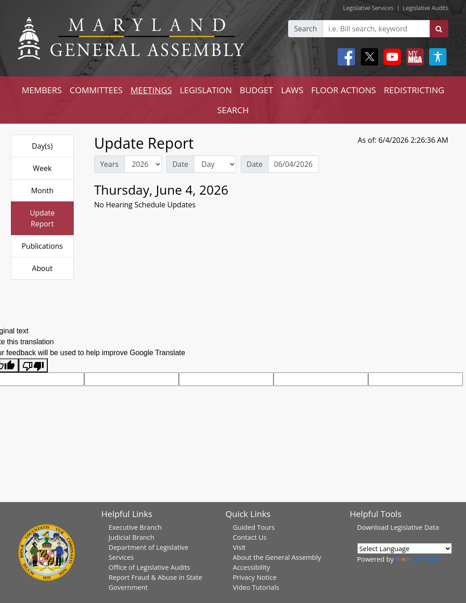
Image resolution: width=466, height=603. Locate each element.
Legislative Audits (425, 8)
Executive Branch (135, 527)
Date (180, 164)
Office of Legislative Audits (149, 567)
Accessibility (251, 567)
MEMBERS (42, 89)
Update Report (42, 218)
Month (42, 191)
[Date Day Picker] (293, 164)
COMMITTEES (96, 89)
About (42, 268)
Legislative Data (414, 527)
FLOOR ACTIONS (343, 89)
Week (42, 168)
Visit (239, 547)
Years (109, 164)
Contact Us (250, 537)
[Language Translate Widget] (404, 548)
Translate (418, 558)
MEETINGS (151, 89)
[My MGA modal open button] (413, 56)
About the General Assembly (277, 557)
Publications (42, 246)
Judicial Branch (132, 537)
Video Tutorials (256, 587)
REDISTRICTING (414, 89)
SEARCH (232, 110)
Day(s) (42, 146)
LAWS (292, 89)
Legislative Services (368, 8)
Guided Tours (254, 527)
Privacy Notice (255, 577)
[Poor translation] (33, 365)
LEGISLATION (206, 89)
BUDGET (256, 89)
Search (305, 29)
